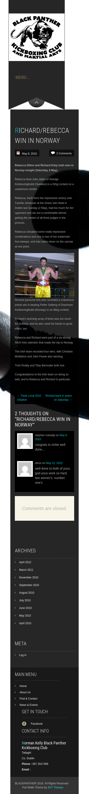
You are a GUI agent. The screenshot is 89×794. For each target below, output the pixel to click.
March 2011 (26, 569)
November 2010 (28, 577)
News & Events (29, 705)
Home (23, 686)
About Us (25, 692)
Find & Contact (28, 698)
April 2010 (25, 623)
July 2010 (25, 600)
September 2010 (29, 585)
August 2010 (26, 592)
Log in (23, 655)
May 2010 (25, 615)
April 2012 (25, 562)
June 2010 (25, 608)
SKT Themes (55, 787)
